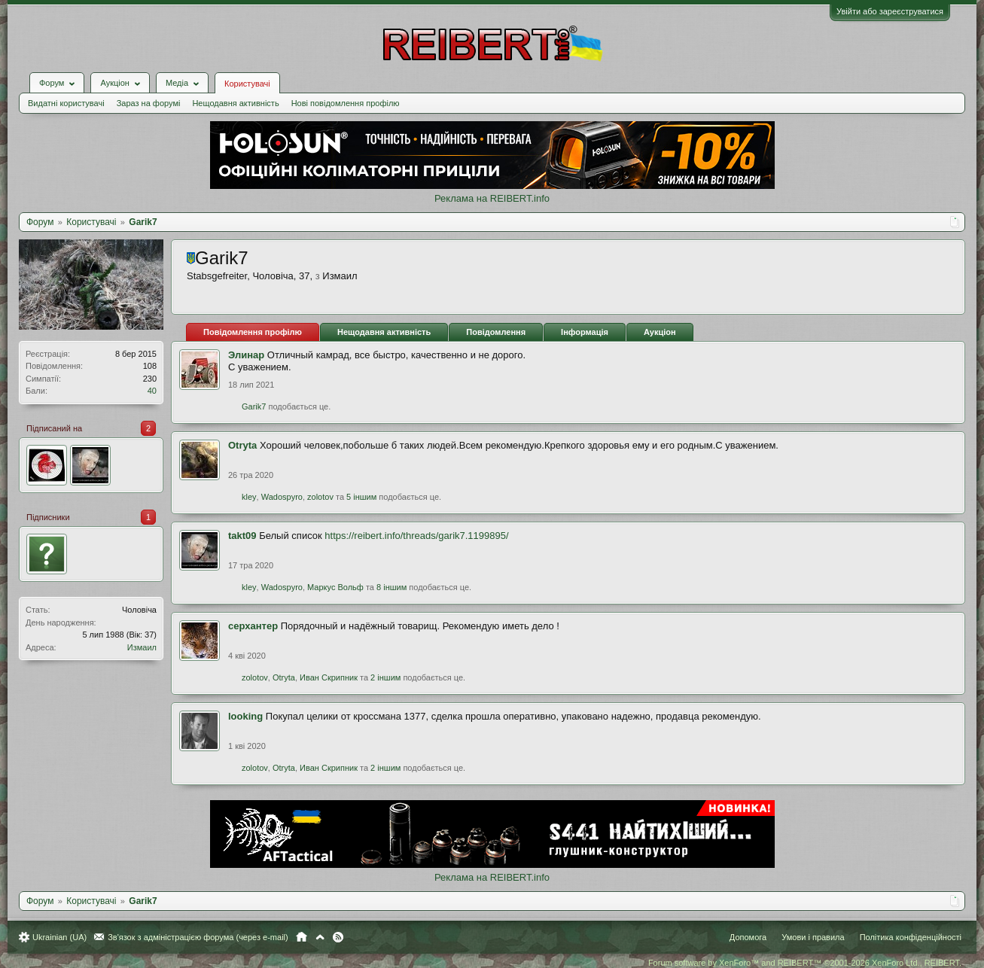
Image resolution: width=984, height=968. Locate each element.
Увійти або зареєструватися (889, 11)
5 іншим (361, 496)
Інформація (584, 331)
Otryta (242, 445)
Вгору (320, 937)
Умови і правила (812, 937)
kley (249, 496)
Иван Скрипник (329, 677)
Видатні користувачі (66, 103)
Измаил (142, 647)
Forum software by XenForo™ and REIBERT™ (804, 962)
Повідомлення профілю (252, 331)
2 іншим (385, 677)
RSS (338, 937)
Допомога (748, 937)
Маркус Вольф (335, 587)
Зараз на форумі (149, 103)
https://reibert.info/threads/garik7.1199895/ (416, 535)
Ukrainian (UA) (59, 937)
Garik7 (254, 406)
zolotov (320, 496)
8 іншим (391, 587)
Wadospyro (282, 496)
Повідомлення (496, 331)
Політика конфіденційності (910, 937)
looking (245, 716)
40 (152, 390)
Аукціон (660, 331)
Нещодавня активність (235, 103)
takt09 (242, 535)
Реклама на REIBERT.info (492, 198)
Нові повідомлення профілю (345, 103)
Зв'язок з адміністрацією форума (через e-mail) (198, 937)
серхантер (253, 626)
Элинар (246, 355)
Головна (301, 937)
